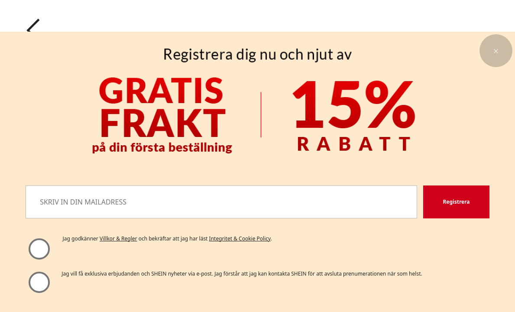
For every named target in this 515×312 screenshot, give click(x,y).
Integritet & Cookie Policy (240, 238)
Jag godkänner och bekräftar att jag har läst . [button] (167, 238)
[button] (495, 50)
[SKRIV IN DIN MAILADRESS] (221, 201)
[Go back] (33, 30)
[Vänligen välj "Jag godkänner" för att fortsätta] (39, 249)
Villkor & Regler (118, 238)
